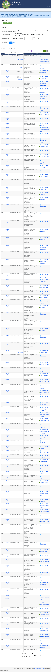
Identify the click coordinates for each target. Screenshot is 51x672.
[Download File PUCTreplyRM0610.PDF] (44, 488)
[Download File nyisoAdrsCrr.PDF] (43, 352)
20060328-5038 (7, 460)
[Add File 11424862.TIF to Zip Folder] (39, 73)
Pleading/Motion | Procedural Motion (32, 56)
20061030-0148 (7, 238)
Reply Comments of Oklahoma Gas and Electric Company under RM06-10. (26, 447)
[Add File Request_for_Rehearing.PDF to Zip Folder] (39, 162)
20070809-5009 (7, 77)
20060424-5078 (7, 351)
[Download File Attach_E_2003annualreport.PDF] (44, 602)
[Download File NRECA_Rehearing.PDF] (44, 157)
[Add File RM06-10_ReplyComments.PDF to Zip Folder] (39, 409)
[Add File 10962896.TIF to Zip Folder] (39, 585)
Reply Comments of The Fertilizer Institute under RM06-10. (26, 515)
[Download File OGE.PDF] (42, 448)
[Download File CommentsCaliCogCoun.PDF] (44, 631)
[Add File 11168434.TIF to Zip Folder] (39, 199)
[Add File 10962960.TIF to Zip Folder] (39, 591)
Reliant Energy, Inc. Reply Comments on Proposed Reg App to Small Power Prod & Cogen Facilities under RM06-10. (27, 510)
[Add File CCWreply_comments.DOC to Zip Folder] (39, 364)
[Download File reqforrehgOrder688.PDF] (44, 177)
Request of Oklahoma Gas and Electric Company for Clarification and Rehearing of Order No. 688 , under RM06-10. (27, 151)
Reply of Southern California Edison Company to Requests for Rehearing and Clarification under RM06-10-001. (27, 124)
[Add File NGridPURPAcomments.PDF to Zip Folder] (39, 625)
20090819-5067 (7, 65)
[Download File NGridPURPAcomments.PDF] (44, 626)
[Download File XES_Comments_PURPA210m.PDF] (44, 552)
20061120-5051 (7, 171)
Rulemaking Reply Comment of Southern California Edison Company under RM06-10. (27, 492)
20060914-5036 (7, 280)
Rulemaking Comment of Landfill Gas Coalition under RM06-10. (26, 646)
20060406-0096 (7, 355)
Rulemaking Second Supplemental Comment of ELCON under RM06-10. (27, 274)
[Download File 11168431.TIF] (43, 223)
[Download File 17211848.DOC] (43, 247)
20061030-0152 (7, 205)
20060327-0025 (7, 525)
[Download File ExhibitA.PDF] (42, 497)
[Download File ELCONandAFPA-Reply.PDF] (44, 522)
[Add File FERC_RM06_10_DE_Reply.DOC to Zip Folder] (39, 426)
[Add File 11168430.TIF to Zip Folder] (39, 231)
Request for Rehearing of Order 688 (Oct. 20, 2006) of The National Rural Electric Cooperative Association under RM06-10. (27, 156)
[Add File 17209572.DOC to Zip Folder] (39, 254)
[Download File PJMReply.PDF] (43, 282)
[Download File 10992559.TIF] (43, 357)
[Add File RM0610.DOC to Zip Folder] (39, 648)
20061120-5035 (7, 193)
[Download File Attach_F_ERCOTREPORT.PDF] (44, 605)
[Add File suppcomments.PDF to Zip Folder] (39, 298)
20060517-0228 (7, 336)
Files (40, 54)
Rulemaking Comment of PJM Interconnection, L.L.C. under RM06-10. (26, 608)
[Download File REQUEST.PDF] (43, 152)
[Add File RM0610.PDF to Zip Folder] (39, 194)
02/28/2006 (14, 542)
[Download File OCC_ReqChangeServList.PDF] (44, 109)
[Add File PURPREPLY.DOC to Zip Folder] (39, 517)
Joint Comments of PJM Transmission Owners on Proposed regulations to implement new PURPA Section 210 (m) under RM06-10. (26, 619)
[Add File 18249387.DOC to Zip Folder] (39, 84)
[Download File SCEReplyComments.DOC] (44, 494)
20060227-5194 (7, 640)
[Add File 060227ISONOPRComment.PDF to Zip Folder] (39, 636)
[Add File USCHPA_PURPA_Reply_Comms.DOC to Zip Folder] (39, 381)
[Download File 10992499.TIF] (43, 398)
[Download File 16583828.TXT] (43, 92)
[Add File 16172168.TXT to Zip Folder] (39, 264)
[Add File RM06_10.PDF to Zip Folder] (39, 189)
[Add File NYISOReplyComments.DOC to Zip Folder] (39, 506)
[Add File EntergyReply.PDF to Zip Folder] (39, 457)
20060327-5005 (7, 515)
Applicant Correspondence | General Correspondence (32, 71)
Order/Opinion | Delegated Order (32, 94)
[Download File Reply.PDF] (42, 474)
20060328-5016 (7, 477)
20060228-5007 (7, 573)
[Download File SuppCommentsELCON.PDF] (44, 288)
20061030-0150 (7, 222)
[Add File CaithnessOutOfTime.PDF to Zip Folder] (39, 567)
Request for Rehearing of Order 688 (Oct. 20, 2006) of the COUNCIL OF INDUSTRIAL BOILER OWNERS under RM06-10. (27, 134)
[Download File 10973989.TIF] (43, 545)
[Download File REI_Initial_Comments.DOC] (44, 598)
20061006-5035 (7, 275)
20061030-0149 (7, 230)
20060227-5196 (7, 635)
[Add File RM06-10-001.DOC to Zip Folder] (39, 97)
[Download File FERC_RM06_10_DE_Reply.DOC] (44, 426)
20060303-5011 (7, 534)
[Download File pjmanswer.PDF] (43, 120)
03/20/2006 (11, 524)
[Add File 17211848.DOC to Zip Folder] (39, 248)
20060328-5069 (7, 430)
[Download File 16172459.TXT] (43, 256)
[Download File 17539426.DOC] (43, 90)
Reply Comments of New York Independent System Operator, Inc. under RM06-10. (27, 504)
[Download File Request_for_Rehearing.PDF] (44, 163)
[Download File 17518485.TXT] (43, 86)
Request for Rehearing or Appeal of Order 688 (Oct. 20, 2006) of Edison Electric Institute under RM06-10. (27, 145)
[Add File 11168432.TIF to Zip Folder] (39, 215)
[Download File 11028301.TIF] (43, 323)
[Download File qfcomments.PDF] (43, 620)
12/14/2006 (11, 106)
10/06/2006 (11, 273)
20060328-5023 (7, 472)
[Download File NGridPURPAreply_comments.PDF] (44, 432)
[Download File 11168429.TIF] (43, 239)
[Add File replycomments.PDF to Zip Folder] (39, 376)
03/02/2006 (14, 524)
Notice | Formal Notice (32, 88)
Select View (20, 10)
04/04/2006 (11, 354)
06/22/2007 (11, 81)
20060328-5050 (7, 456)
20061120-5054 (7, 166)
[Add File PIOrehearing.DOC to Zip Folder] (39, 168)
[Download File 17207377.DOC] (43, 261)
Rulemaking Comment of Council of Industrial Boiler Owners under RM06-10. (27, 500)
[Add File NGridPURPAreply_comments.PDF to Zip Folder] (39, 432)
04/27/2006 (11, 312)
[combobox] (32, 34)
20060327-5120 (7, 492)
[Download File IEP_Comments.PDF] (44, 652)
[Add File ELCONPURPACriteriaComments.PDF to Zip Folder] (39, 276)
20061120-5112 (7, 128)
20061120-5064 (7, 155)
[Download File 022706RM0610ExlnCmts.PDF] (44, 615)
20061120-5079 (7, 145)
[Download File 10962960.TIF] (43, 591)
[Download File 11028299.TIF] (43, 338)
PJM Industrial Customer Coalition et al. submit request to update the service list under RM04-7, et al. (27, 57)
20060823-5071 (7, 292)
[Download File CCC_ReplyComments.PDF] (44, 438)
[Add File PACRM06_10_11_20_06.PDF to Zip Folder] (39, 141)
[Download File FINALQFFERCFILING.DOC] (44, 642)
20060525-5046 (7, 300)
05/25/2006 (11, 299)
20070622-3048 (7, 82)
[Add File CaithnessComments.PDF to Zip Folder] (39, 562)
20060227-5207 (7, 613)
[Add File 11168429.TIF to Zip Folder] (39, 240)
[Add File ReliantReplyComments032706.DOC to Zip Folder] (39, 511)
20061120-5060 (7, 161)
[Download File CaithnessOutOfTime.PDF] (44, 568)
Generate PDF (43, 56)
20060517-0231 (7, 313)
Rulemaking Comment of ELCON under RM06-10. (26, 285)
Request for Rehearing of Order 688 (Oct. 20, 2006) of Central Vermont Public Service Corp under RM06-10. (27, 171)
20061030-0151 (7, 214)
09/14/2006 (11, 279)
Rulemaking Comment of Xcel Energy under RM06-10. (27, 550)
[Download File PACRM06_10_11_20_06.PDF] (44, 141)
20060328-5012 (7, 481)
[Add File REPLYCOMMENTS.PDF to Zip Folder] (39, 393)
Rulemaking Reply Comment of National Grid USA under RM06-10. (27, 430)
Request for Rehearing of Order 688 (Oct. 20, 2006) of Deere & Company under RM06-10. (27, 160)
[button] (3, 54)
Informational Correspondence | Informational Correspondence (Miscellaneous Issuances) (32, 199)
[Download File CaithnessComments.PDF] (44, 562)
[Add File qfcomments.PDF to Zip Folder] (39, 620)
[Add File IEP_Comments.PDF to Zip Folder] (39, 652)
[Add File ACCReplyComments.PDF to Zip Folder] (39, 443)
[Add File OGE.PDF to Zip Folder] (39, 449)
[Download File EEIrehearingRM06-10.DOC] (44, 147)
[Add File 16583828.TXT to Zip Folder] (39, 92)
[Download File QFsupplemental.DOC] (44, 293)
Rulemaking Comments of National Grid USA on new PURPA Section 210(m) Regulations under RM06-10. (27, 624)
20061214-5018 (7, 107)
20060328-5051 (7, 451)
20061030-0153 (7, 198)
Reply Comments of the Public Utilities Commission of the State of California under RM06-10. (27, 419)
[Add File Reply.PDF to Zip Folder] (39, 474)
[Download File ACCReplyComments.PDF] (44, 443)
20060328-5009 (7, 487)
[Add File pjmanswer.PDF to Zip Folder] (39, 120)
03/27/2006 (11, 503)
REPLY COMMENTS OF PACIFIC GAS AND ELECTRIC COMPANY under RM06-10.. (26, 403)
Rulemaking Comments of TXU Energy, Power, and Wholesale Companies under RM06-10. (27, 391)
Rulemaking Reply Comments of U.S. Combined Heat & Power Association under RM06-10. (27, 380)
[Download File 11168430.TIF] (43, 231)
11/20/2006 (11, 132)
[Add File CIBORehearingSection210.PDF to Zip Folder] (39, 130)
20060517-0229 (7, 329)
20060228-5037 (7, 560)
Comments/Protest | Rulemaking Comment (32, 274)
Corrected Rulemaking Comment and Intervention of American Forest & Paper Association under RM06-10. (27, 574)
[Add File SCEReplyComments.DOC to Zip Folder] (39, 494)
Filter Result (4, 27)
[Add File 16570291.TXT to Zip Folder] (39, 99)
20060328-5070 (7, 425)
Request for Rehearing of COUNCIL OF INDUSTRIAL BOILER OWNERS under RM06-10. (27, 128)
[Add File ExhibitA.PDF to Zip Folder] (39, 497)
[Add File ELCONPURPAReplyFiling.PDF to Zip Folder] (39, 103)
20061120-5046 (7, 188)
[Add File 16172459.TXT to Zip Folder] (39, 256)
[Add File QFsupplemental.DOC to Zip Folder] (39, 293)
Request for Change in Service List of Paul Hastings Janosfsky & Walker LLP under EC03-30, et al (27, 77)
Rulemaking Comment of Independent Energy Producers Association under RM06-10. (26, 650)
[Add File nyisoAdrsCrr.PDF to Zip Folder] (39, 353)
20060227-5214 (7, 596)
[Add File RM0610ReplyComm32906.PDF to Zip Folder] (39, 387)
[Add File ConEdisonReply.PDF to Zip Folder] (39, 453)
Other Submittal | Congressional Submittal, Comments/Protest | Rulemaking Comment (32, 397)
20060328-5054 (7, 447)
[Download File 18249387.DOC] (43, 84)
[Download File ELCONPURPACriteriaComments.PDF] (44, 277)
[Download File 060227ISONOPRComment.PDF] (44, 637)
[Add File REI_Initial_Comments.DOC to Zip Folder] (39, 598)
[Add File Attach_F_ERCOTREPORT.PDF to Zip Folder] (39, 605)
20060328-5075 (7, 408)
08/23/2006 (11, 290)
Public (36, 55)
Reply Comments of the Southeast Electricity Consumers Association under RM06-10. (26, 385)
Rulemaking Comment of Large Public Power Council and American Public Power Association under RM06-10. (27, 414)
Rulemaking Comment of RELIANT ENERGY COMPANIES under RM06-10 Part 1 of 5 (27, 596)
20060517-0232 (7, 306)
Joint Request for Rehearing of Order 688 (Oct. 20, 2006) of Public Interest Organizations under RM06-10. (26, 167)
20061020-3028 (7, 246)
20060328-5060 (7, 441)
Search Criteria (5, 20)
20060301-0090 (7, 590)
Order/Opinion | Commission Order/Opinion (32, 82)
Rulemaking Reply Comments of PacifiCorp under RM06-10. (26, 481)
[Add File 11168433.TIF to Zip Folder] (39, 207)
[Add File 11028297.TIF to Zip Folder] (39, 345)
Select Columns (25, 10)
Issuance (2, 81)
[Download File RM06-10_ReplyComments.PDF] (44, 410)
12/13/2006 (11, 117)
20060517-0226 (7, 344)
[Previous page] (18, 49)
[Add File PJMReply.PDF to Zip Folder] (39, 282)
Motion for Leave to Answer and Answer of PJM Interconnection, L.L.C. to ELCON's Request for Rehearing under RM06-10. (26, 119)
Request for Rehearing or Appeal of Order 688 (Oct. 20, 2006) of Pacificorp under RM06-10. (27, 139)
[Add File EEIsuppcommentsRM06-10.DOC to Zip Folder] (39, 302)
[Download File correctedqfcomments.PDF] (44, 579)
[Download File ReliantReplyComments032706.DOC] (44, 512)
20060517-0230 (7, 322)
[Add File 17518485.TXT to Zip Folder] (39, 86)
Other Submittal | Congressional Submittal (32, 355)
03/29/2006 (11, 367)
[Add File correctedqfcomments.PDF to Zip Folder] (39, 579)
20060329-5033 (7, 385)
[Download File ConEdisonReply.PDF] (44, 453)
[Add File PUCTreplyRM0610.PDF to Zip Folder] (39, 488)
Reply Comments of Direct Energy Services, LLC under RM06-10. (27, 424)
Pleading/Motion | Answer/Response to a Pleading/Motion (32, 113)
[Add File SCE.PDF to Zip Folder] (39, 125)
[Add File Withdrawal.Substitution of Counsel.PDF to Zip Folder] (39, 67)
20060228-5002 (7, 577)
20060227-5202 (7, 624)
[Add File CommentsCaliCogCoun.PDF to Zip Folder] (39, 631)
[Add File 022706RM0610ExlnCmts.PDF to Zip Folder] (39, 615)
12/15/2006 (11, 100)
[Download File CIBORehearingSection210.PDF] (44, 130)
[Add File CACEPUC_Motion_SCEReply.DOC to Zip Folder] (39, 115)
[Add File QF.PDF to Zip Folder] (39, 610)
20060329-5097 (7, 374)
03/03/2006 (11, 533)
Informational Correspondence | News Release (32, 260)
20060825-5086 (7, 286)
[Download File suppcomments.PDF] (44, 297)
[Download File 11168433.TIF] (43, 207)
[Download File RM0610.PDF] (42, 194)
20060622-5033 (7, 296)
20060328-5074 (7, 413)
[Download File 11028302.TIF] (43, 315)
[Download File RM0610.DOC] (43, 647)
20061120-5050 (7, 175)
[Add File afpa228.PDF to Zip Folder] (39, 575)
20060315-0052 (7, 543)
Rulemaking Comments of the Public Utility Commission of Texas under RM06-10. (27, 486)
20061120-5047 (7, 181)
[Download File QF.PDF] (41, 610)
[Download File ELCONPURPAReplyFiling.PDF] (44, 104)
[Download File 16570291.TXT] (43, 99)
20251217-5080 (7, 57)
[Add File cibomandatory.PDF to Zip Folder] (39, 501)
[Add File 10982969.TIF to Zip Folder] (39, 527)
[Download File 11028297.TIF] (43, 345)
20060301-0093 (7, 583)
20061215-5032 (7, 102)
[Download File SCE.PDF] (42, 125)
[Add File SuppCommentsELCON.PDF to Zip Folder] (39, 288)
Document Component (7, 599)
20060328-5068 (7, 436)
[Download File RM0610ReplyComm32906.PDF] (44, 387)
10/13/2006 (11, 265)
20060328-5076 (7, 403)
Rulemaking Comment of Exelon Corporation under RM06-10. (27, 613)
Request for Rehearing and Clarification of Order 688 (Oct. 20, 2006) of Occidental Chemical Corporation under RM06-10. (27, 189)
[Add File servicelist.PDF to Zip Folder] (39, 79)
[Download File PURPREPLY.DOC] (43, 517)
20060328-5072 (7, 419)
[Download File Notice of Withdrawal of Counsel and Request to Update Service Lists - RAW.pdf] (44, 60)
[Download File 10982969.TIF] (43, 527)
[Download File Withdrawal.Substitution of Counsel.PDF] (44, 67)
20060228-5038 (7, 556)
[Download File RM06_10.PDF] (43, 189)
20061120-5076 (7, 151)
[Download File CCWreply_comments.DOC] (44, 365)
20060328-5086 (7, 391)
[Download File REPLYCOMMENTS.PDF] (44, 393)
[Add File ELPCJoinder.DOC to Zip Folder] (39, 557)
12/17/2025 (11, 55)
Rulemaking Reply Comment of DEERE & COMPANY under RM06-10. (27, 476)
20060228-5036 (7, 566)
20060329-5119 (7, 363)
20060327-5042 (7, 500)
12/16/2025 (14, 55)
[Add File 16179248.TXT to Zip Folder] (39, 250)
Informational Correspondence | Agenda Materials (32, 252)
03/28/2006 (14, 354)
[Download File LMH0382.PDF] (43, 172)
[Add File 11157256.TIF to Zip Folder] (39, 268)
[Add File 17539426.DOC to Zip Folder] (39, 90)
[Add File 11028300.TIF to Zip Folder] (39, 331)
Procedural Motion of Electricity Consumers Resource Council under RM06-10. (26, 101)
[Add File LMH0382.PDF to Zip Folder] (39, 172)
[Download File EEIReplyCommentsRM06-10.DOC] (44, 462)
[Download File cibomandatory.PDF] (44, 501)
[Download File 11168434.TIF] (43, 199)
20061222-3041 (7, 89)
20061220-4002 (7, 95)
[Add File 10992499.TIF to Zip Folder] (39, 398)
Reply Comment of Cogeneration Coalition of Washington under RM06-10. (27, 363)
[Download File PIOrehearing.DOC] (43, 167)
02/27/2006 (11, 588)
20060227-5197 (7, 629)
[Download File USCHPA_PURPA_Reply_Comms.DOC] (44, 382)
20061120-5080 (7, 139)
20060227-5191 (7, 646)
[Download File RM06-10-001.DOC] (44, 96)
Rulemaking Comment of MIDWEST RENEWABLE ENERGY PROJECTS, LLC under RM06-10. (27, 368)
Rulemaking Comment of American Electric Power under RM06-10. (26, 640)
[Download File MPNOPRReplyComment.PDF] (44, 370)
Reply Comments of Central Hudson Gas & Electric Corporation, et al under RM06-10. (27, 407)
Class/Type (31, 54)
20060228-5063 (7, 550)
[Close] (48, 23)
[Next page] (21, 49)
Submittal (2, 55)
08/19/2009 (11, 64)
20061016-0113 (7, 266)
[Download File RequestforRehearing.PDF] (44, 182)
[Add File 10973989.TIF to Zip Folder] (39, 545)
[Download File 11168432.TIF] (43, 215)
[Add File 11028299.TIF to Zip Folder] (39, 338)
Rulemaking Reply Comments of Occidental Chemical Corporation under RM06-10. (26, 472)
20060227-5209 (7, 609)
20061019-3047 (7, 260)
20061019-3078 (7, 253)
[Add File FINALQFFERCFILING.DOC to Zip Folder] (39, 642)
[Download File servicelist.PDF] (43, 78)
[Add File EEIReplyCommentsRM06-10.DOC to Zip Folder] (39, 462)
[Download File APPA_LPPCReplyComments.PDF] (44, 415)
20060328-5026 (7, 466)
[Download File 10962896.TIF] (43, 584)
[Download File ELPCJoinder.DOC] (43, 557)
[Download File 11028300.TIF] (43, 330)
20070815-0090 (7, 71)
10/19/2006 (11, 251)
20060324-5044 (7, 520)
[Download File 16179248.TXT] (43, 250)
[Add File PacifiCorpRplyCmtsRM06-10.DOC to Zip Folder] (39, 483)
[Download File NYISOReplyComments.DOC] (44, 506)
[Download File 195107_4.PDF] (43, 536)
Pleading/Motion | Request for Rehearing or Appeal (32, 128)
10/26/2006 (11, 204)
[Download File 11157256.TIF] (43, 268)
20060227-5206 (7, 619)
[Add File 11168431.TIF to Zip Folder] (39, 223)
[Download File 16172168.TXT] (43, 263)
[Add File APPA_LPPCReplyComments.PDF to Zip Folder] (39, 415)
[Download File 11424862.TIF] (43, 72)
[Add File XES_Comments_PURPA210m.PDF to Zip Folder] (39, 552)
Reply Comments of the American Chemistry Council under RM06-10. (26, 441)
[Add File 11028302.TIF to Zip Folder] (39, 315)
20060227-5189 (7, 650)
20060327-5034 (7, 510)
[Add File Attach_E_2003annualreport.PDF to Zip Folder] (39, 601)
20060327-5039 (7, 504)
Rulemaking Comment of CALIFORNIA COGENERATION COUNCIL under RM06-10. (27, 435)
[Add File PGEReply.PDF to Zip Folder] (39, 405)
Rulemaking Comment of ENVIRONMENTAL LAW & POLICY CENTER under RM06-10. (27, 555)
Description (25, 54)
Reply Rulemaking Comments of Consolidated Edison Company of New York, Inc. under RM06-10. (27, 451)
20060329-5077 (7, 380)
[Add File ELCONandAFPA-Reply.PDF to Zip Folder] (39, 521)
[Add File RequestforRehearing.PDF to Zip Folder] (39, 182)
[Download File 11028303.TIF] (43, 307)
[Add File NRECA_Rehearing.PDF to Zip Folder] (39, 157)
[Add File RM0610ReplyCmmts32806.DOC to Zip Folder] (39, 420)
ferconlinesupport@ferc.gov (39, 668)
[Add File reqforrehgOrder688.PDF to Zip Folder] (39, 177)
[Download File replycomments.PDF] (44, 375)
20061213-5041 (7, 119)
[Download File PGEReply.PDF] (43, 405)
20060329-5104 (7, 368)
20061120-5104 (7, 134)
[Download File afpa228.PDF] (42, 574)
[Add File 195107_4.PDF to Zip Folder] (39, 536)
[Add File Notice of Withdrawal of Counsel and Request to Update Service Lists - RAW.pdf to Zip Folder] (39, 58)
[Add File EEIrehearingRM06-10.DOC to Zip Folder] (39, 147)
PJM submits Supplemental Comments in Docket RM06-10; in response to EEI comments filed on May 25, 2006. (27, 296)
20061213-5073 (7, 113)
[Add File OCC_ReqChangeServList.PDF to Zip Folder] (39, 109)
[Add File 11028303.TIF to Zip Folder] (39, 308)
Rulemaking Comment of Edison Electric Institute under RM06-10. (26, 300)
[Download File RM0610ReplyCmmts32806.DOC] (44, 421)
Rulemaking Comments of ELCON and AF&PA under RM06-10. (27, 520)
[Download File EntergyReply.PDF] (43, 457)
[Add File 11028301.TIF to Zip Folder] (39, 323)
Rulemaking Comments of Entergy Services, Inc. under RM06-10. (27, 455)
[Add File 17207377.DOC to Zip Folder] (39, 262)
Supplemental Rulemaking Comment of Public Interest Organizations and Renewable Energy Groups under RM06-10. (27, 292)
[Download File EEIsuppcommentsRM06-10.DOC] (44, 302)
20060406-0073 (7, 397)
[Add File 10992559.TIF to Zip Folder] (39, 357)
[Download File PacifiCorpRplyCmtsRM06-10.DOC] (44, 483)
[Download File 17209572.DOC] (43, 254)
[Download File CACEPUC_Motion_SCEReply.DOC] (44, 115)
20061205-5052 (7, 124)
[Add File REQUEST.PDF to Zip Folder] (39, 152)
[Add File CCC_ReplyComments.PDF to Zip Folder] (39, 437)
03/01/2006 (11, 542)
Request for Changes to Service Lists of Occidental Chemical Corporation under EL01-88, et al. (27, 107)
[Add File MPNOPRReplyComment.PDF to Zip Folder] (39, 370)
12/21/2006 (11, 87)
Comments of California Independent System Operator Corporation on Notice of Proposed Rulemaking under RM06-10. (27, 636)
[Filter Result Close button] (47, 30)
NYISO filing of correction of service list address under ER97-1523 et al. (27, 351)
